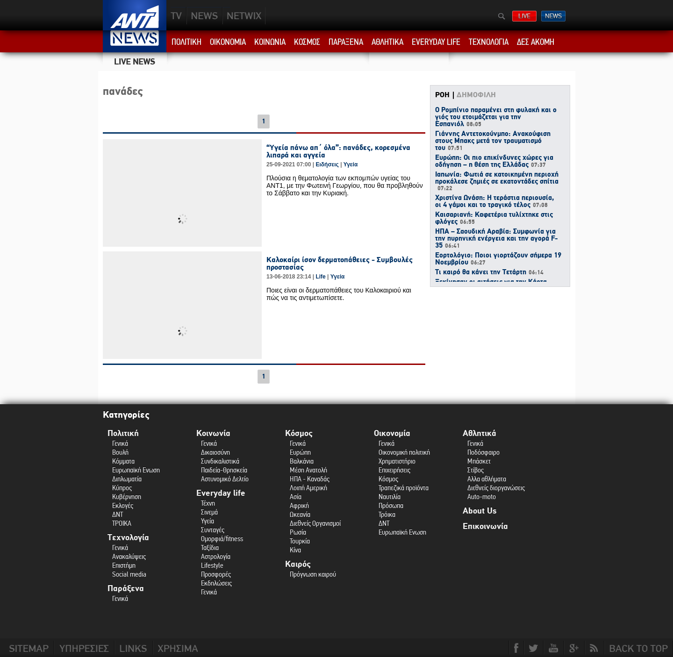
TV (176, 15)
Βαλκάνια (302, 461)
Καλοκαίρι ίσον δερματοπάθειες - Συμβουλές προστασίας (339, 263)
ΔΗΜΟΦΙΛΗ (476, 95)
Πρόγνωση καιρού (313, 574)
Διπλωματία (127, 478)
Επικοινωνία (485, 526)
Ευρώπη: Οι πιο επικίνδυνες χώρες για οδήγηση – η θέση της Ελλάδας (494, 161)
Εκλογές (122, 505)
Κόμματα (123, 461)
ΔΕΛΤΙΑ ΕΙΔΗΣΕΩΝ (553, 16)
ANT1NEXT (294, 15)
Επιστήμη (124, 565)
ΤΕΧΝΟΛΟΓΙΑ (488, 42)
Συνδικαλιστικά (220, 461)
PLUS (243, 15)
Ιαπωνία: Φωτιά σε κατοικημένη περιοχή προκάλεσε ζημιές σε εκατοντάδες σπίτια (496, 181)
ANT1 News (135, 41)
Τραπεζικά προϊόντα (404, 487)
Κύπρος (122, 487)
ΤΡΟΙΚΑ (121, 523)
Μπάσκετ (479, 461)
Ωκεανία (300, 514)
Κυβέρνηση (126, 496)
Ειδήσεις (326, 164)
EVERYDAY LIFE (436, 42)
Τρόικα (387, 514)
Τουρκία (300, 540)
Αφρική (299, 505)
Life (320, 276)
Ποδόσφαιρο (483, 452)
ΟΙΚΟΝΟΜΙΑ (228, 42)
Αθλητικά (479, 433)
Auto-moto (481, 496)
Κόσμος (299, 433)
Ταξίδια (210, 547)
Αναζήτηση (501, 16)
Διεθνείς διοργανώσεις (496, 487)
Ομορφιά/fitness (222, 538)
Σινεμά (209, 511)
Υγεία (351, 164)
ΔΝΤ (117, 514)
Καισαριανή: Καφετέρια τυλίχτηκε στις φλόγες (494, 218)
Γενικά (120, 443)
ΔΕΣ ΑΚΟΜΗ (535, 42)
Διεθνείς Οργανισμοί (315, 523)
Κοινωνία (213, 433)
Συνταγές (212, 529)
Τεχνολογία (128, 537)
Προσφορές (216, 574)
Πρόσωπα (391, 505)
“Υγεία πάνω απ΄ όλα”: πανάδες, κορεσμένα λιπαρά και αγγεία (338, 151)
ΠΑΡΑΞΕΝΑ (346, 42)
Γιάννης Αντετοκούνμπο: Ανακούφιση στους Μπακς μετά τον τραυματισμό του (493, 141)
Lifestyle (212, 565)
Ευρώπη (300, 452)
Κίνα (295, 549)
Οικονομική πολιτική (404, 452)
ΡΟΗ (442, 95)
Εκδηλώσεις (216, 582)
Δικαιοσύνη (215, 452)
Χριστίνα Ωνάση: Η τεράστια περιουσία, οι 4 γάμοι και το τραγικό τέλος (494, 201)
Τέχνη (208, 503)
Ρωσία (298, 532)
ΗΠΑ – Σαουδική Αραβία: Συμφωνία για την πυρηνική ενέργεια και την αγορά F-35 (496, 239)
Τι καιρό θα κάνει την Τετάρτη (489, 272)
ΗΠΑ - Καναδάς (309, 478)
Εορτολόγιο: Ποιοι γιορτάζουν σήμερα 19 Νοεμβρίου (498, 259)
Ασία (295, 496)
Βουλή (120, 452)
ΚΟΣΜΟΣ (307, 42)
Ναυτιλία (390, 496)
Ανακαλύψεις (129, 556)
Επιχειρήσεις (394, 469)
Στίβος (475, 469)
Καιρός (298, 564)
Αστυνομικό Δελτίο (225, 478)
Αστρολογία (215, 556)
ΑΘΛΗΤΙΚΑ (387, 42)
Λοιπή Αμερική (308, 487)
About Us (479, 511)
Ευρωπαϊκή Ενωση (136, 469)
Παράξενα (125, 588)
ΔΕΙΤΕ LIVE (524, 16)
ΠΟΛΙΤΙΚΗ (186, 42)
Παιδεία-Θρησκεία (224, 469)
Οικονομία (392, 433)
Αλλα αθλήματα (486, 478)
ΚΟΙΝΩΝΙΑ (270, 42)
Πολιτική (123, 433)
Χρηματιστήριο (397, 461)
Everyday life (220, 493)
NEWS (204, 15)
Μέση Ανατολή (308, 469)
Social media (129, 574)
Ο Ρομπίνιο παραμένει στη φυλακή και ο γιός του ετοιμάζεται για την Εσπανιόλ (496, 117)
